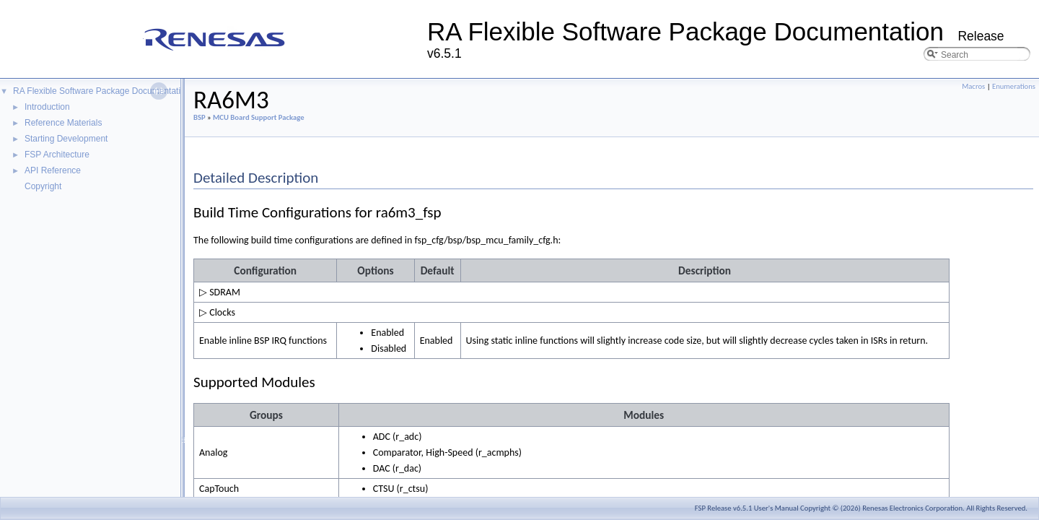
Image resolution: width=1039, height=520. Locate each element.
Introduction (47, 107)
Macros (973, 86)
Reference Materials (63, 123)
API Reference (53, 170)
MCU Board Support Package (258, 117)
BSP (199, 117)
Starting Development (66, 139)
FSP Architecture (57, 155)
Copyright (43, 186)
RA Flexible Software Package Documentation (101, 91)
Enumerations (1013, 86)
